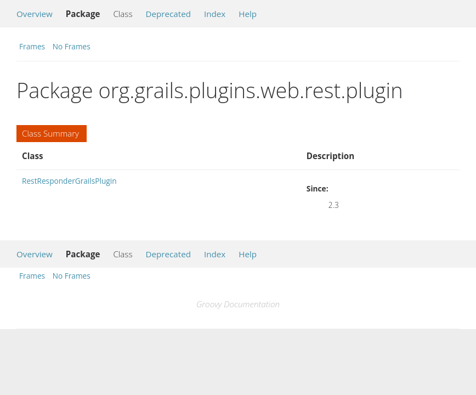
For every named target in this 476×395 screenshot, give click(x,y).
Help (248, 13)
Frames (32, 46)
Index (214, 13)
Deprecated (168, 13)
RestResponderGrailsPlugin (69, 181)
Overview (34, 13)
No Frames (71, 46)
